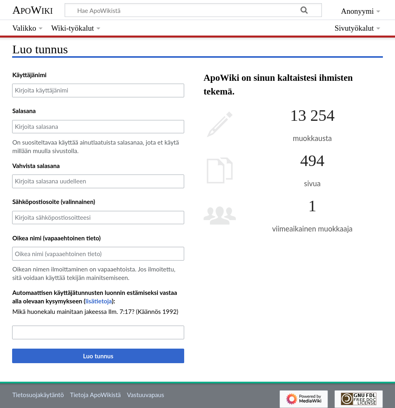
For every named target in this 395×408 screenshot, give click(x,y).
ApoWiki (32, 10)
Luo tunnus (98, 356)
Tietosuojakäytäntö (38, 394)
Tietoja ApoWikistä (95, 394)
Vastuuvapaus (145, 394)
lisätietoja (98, 301)
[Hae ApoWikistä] (193, 10)
